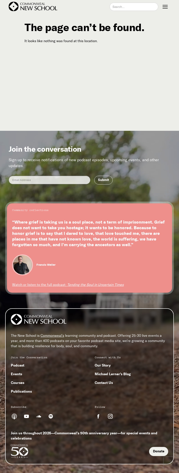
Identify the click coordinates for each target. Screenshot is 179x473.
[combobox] (134, 7)
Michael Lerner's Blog (113, 374)
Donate (158, 451)
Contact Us (104, 382)
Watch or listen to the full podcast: (68, 285)
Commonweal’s (52, 336)
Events (16, 374)
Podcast (17, 365)
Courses (17, 382)
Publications (21, 391)
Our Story (103, 365)
